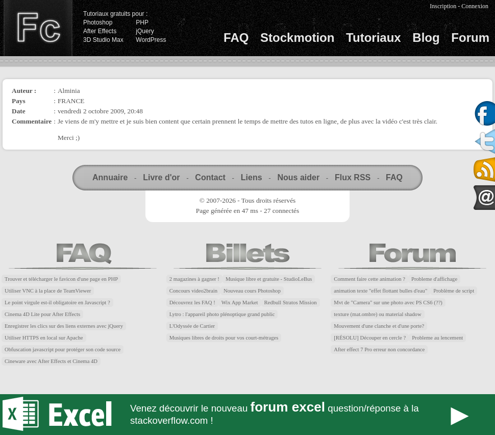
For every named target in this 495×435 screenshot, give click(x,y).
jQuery (145, 31)
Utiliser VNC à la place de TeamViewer (48, 291)
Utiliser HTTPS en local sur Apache (44, 338)
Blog (425, 37)
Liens (251, 177)
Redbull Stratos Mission (290, 302)
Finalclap (37, 28)
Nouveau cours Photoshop (252, 291)
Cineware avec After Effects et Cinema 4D (51, 361)
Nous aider (298, 177)
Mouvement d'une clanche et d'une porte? (379, 326)
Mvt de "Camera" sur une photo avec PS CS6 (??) (388, 302)
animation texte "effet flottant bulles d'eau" (380, 291)
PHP (142, 22)
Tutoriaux (373, 37)
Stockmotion (297, 37)
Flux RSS (352, 177)
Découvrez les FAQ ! (192, 302)
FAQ (236, 37)
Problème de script (453, 291)
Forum (470, 37)
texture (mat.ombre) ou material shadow (377, 314)
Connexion (474, 6)
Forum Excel (247, 414)
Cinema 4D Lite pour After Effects (42, 314)
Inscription (443, 6)
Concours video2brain (193, 291)
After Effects (99, 31)
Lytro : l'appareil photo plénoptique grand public (222, 314)
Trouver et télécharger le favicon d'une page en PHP (61, 279)
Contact (210, 177)
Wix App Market (239, 302)
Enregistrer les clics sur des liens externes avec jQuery (64, 326)
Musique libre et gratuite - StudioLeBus (269, 279)
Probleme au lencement (437, 338)
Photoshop (97, 22)
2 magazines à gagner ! (194, 279)
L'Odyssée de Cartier (192, 326)
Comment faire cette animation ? (369, 279)
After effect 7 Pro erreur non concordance (379, 349)
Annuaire (110, 177)
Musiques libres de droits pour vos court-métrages (224, 338)
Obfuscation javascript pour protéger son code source (62, 349)
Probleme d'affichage (434, 279)
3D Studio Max (103, 39)
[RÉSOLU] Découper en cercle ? (370, 338)
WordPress (151, 39)
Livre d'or (161, 177)
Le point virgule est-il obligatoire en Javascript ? (57, 302)
